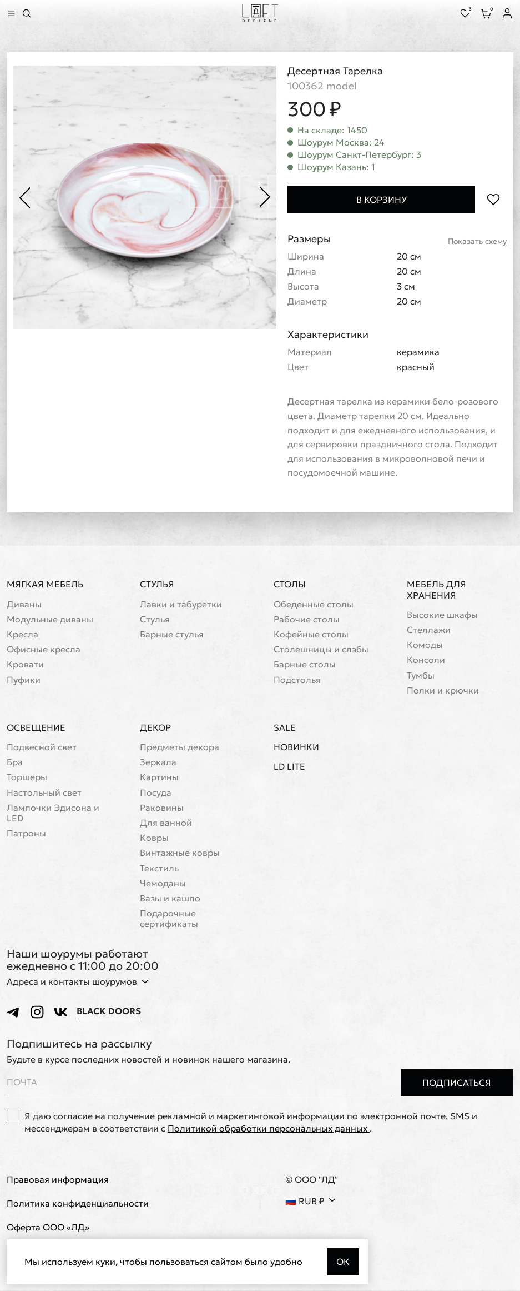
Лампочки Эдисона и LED (53, 813)
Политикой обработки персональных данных (269, 1128)
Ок (343, 1261)
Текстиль (159, 869)
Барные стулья (172, 635)
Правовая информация (58, 1180)
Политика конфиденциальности (78, 1204)
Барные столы (305, 665)
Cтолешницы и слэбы (321, 650)
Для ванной (166, 823)
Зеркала (158, 762)
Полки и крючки (443, 691)
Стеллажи (429, 630)
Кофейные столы (311, 635)
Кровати (25, 665)
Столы (290, 584)
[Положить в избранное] (493, 199)
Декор (155, 728)
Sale (285, 728)
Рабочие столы (307, 620)
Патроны (26, 834)
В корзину (381, 199)
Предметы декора (179, 747)
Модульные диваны (50, 620)
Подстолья (297, 680)
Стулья (157, 584)
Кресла (22, 635)
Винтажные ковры (180, 853)
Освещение (36, 728)
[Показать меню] (11, 13)
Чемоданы (163, 884)
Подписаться (456, 1083)
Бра (15, 762)
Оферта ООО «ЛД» (48, 1228)
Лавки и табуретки (181, 605)
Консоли (426, 660)
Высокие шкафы (442, 615)
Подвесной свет (42, 747)
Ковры (154, 838)
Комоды (425, 645)
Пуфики (24, 680)
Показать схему (477, 241)
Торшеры (27, 777)
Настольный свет (44, 793)
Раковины (162, 808)
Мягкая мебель (45, 584)
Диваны (24, 605)
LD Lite (289, 767)
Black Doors (109, 1011)
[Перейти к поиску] (26, 13)
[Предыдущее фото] (24, 197)
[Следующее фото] (265, 197)
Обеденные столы (314, 605)
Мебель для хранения (436, 590)
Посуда (155, 793)
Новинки (296, 747)
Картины (159, 777)
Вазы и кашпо (170, 899)
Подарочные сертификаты (169, 919)
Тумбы (421, 676)
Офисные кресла (43, 650)
